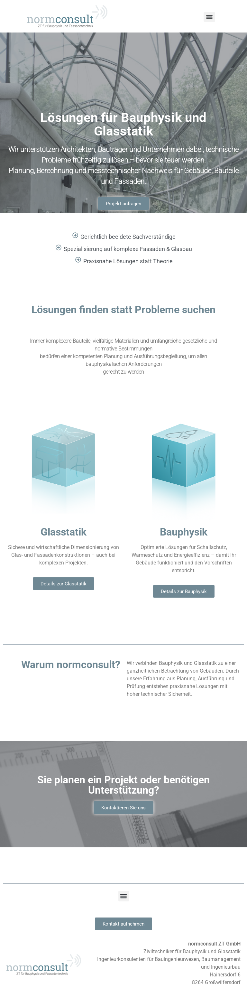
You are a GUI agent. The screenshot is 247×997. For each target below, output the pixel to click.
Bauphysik (183, 531)
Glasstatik (64, 531)
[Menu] (209, 17)
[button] (123, 896)
